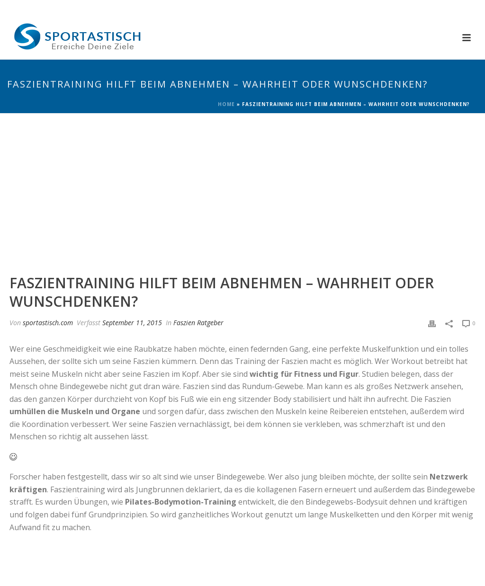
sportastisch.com (48, 322)
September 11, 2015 (132, 322)
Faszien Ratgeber (198, 322)
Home (226, 104)
